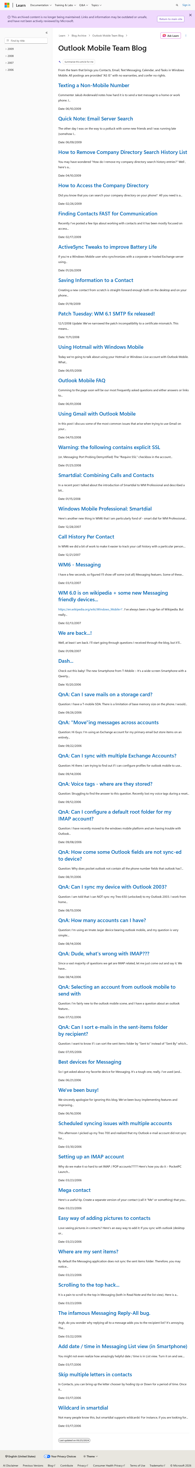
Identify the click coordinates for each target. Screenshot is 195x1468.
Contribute (66, 1465)
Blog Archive (79, 35)
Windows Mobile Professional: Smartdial (105, 508)
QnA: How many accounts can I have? (102, 920)
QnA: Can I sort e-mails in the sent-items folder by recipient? (113, 1030)
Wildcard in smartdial (83, 1407)
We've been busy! (78, 1089)
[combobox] (26, 41)
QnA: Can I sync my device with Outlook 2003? (112, 886)
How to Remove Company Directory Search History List (122, 151)
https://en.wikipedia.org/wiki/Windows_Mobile (89, 609)
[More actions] (185, 36)
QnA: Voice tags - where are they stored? (105, 783)
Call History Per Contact (86, 536)
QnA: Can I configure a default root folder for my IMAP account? (114, 815)
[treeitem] (26, 49)
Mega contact (74, 1189)
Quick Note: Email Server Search (95, 118)
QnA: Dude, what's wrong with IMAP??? (103, 953)
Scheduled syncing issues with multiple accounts (115, 1123)
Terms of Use (137, 1465)
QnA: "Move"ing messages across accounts (108, 722)
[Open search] (177, 5)
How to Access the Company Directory (103, 185)
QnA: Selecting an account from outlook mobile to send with (117, 990)
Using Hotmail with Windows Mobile (100, 346)
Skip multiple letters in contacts (95, 1374)
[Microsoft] (7, 5)
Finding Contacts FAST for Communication (107, 213)
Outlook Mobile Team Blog (107, 35)
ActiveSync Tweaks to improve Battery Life (107, 246)
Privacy (82, 1465)
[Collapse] (47, 32)
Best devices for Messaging (89, 1061)
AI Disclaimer (10, 1465)
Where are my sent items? (88, 1251)
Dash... (65, 660)
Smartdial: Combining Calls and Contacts (106, 475)
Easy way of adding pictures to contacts (104, 1217)
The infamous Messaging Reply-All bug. (104, 1312)
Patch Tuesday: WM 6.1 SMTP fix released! (106, 313)
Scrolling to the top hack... (88, 1284)
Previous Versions (33, 1465)
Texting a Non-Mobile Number (93, 85)
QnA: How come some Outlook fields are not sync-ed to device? (119, 855)
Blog (50, 1465)
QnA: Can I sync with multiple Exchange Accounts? (117, 755)
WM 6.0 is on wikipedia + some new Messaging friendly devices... (113, 596)
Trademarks (156, 1465)
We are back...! (75, 632)
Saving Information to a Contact (95, 279)
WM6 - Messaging (79, 564)
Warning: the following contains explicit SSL (109, 447)
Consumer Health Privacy (108, 1465)
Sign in (186, 5)
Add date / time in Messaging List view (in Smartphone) (122, 1346)
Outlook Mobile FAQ (81, 380)
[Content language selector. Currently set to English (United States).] (20, 1456)
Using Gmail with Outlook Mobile (97, 413)
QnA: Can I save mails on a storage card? (105, 694)
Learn (62, 35)
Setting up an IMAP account (91, 1156)
